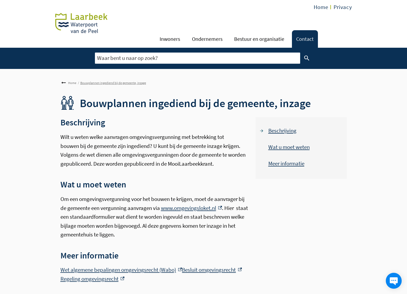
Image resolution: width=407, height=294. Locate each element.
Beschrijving (282, 130)
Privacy (343, 7)
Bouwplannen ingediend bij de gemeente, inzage (113, 83)
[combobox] (197, 58)
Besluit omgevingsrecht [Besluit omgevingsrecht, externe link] (212, 269)
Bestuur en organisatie (259, 39)
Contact (305, 39)
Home (321, 7)
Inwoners (170, 39)
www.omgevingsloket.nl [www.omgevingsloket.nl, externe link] (191, 208)
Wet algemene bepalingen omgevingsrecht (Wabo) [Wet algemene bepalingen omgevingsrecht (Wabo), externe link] (121, 269)
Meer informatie (286, 163)
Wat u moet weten (289, 147)
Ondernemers (207, 39)
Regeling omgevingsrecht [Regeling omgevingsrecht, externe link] (92, 278)
